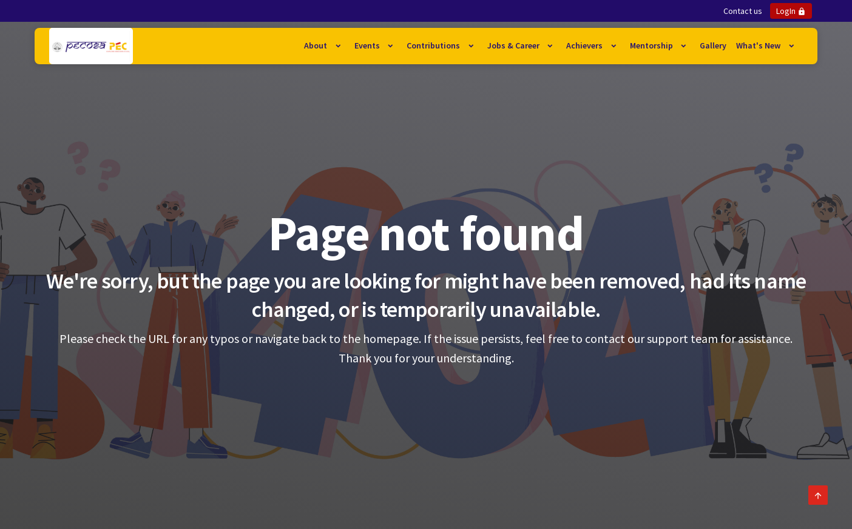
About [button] (316, 45)
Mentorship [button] (652, 45)
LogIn (791, 10)
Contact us (742, 10)
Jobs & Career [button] (514, 45)
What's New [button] (759, 45)
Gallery (713, 45)
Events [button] (368, 45)
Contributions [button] (434, 45)
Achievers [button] (585, 45)
